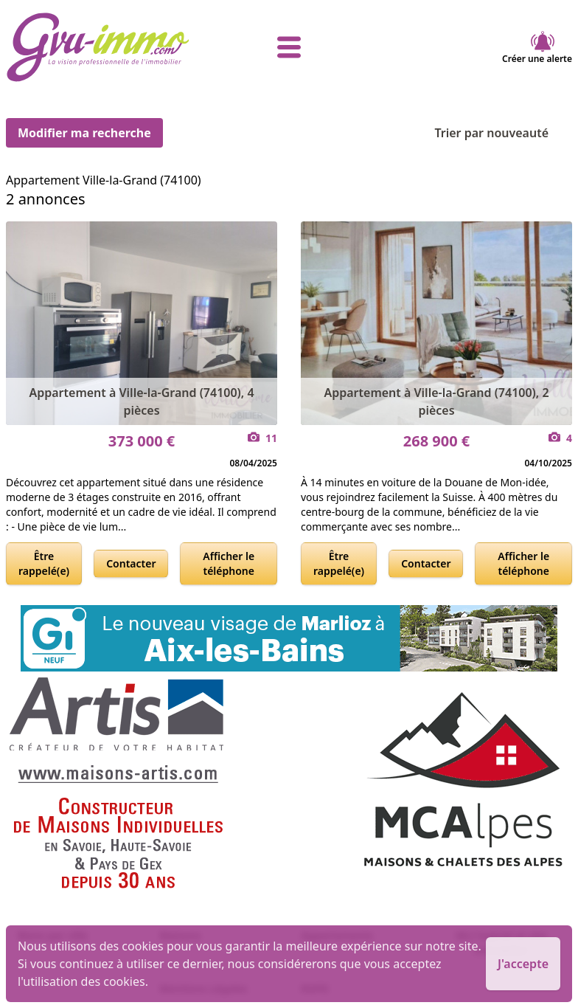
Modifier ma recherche (84, 133)
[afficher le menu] (289, 47)
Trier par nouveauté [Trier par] (503, 133)
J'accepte (523, 964)
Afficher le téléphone (228, 563)
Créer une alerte (537, 47)
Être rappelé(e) (43, 563)
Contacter (131, 563)
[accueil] (100, 47)
